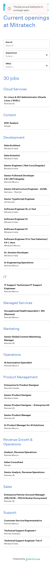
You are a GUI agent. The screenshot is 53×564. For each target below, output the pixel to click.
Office (8, 63)
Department (11, 53)
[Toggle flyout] (46, 55)
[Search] (26, 46)
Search (9, 42)
